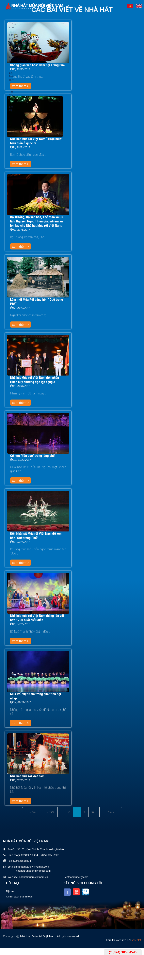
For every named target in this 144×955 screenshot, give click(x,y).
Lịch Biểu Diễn (10, 77)
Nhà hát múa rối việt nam (27, 776)
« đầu (33, 812)
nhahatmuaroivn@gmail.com (32, 866)
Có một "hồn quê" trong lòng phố (32, 456)
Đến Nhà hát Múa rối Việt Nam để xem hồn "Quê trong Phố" (36, 535)
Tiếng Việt (130, 5)
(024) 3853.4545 (123, 952)
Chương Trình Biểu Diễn (10, 56)
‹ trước (50, 812)
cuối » (111, 812)
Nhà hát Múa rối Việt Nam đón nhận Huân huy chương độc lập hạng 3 (34, 380)
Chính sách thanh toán (19, 896)
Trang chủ (10, 25)
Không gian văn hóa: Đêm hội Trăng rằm (37, 65)
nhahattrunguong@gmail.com (33, 870)
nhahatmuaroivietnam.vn (33, 877)
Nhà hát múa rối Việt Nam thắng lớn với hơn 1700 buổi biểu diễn (37, 618)
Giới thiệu (10, 38)
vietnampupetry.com (76, 877)
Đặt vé (10, 891)
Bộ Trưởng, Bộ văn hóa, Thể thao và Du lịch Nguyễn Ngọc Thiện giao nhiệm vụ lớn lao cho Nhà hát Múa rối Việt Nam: (36, 221)
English (139, 5)
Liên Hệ (10, 108)
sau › (94, 812)
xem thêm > (20, 164)
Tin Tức (10, 95)
